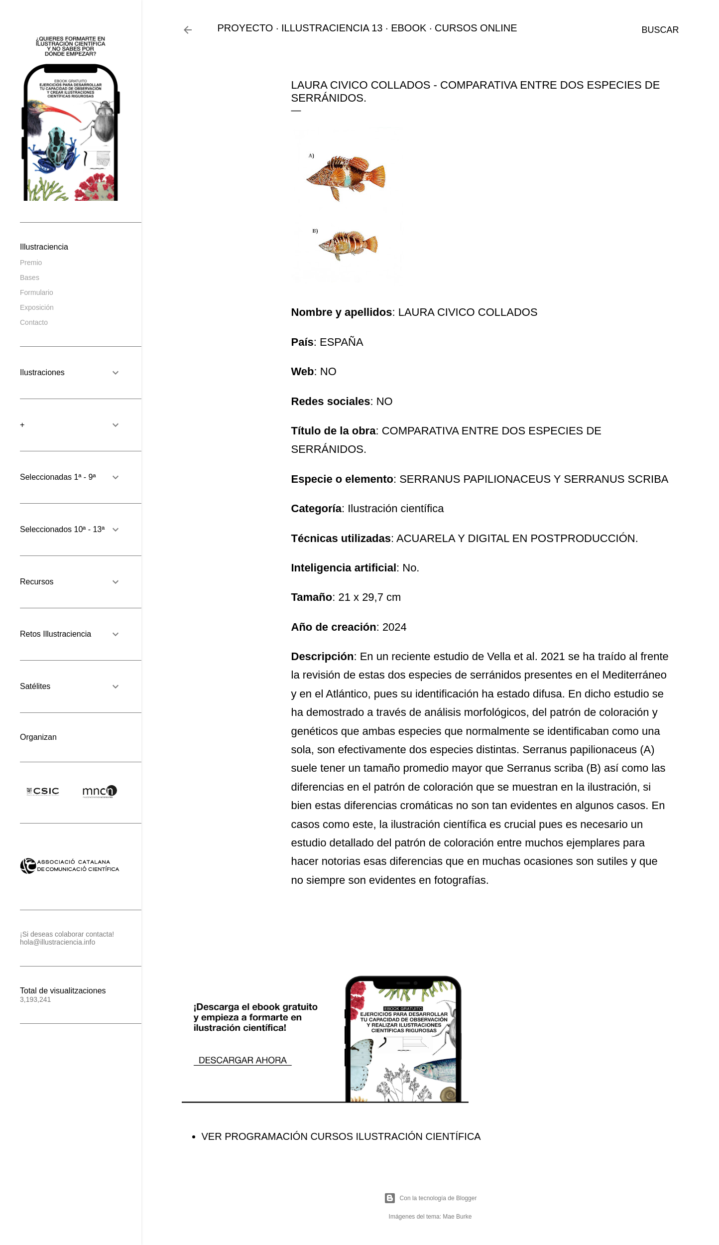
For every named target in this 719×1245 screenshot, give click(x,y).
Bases (29, 277)
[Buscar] (660, 30)
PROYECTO (245, 27)
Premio (31, 263)
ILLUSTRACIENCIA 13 (331, 27)
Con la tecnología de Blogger (430, 1198)
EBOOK (408, 27)
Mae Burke (457, 1216)
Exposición (37, 307)
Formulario (36, 292)
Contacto (34, 322)
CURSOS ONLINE (476, 27)
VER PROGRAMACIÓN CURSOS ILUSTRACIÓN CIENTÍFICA (341, 1136)
